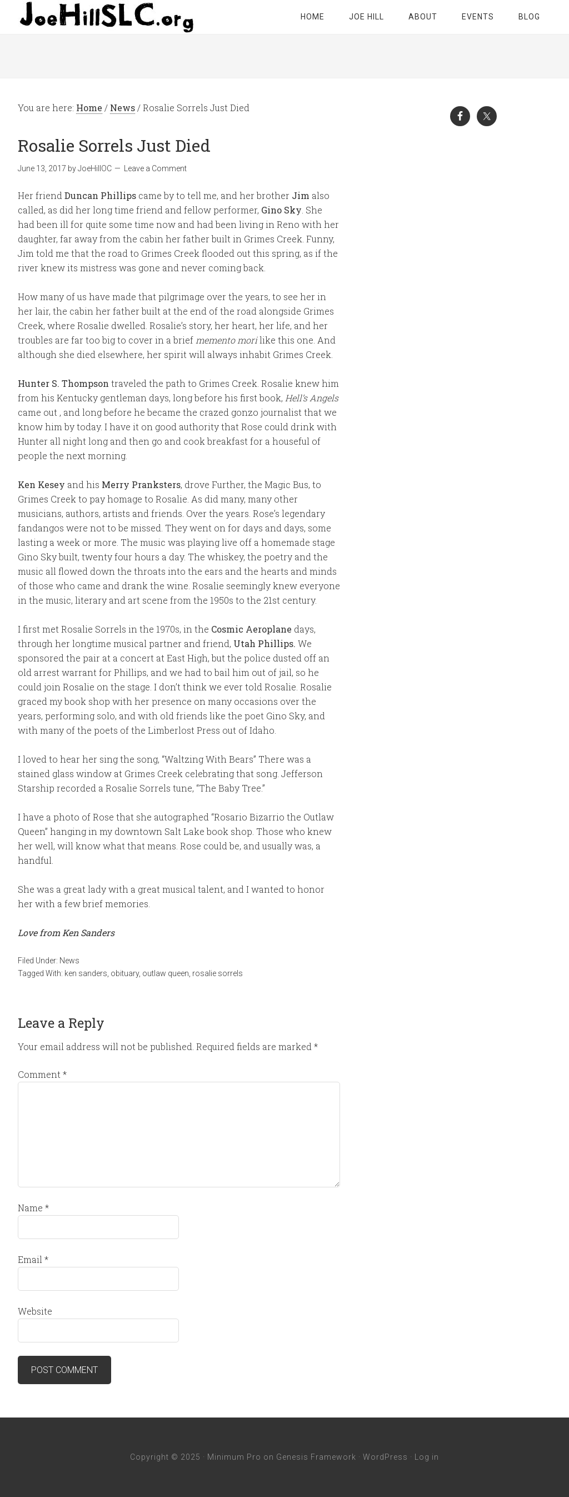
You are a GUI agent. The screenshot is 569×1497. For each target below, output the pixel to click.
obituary (125, 973)
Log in (427, 1457)
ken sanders (85, 973)
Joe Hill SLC (107, 16)
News (69, 960)
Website (35, 1311)
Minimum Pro (234, 1457)
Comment (42, 1074)
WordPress (385, 1457)
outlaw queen (165, 973)
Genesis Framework (316, 1457)
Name (33, 1207)
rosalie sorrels (217, 973)
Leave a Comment (155, 168)
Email (33, 1259)
